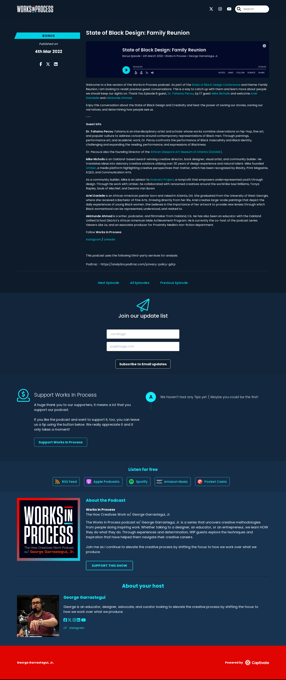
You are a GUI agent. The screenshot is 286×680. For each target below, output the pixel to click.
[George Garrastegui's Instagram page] (74, 620)
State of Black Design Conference (216, 85)
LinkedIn (109, 239)
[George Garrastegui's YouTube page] (83, 620)
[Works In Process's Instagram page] (218, 9)
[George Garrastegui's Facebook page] (65, 620)
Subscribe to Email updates (143, 364)
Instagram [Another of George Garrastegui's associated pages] (73, 628)
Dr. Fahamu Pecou (181, 93)
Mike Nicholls (221, 93)
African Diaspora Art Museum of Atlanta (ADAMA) (186, 152)
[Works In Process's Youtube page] (227, 9)
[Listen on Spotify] (139, 482)
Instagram (93, 239)
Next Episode (108, 282)
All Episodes (139, 282)
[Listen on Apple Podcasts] (103, 482)
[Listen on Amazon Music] (173, 482)
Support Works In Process (61, 442)
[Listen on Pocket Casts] (213, 482)
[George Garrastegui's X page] (70, 620)
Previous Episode (174, 282)
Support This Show (109, 566)
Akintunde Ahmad (119, 98)
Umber (91, 168)
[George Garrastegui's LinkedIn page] (78, 620)
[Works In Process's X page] (211, 9)
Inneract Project (162, 180)
